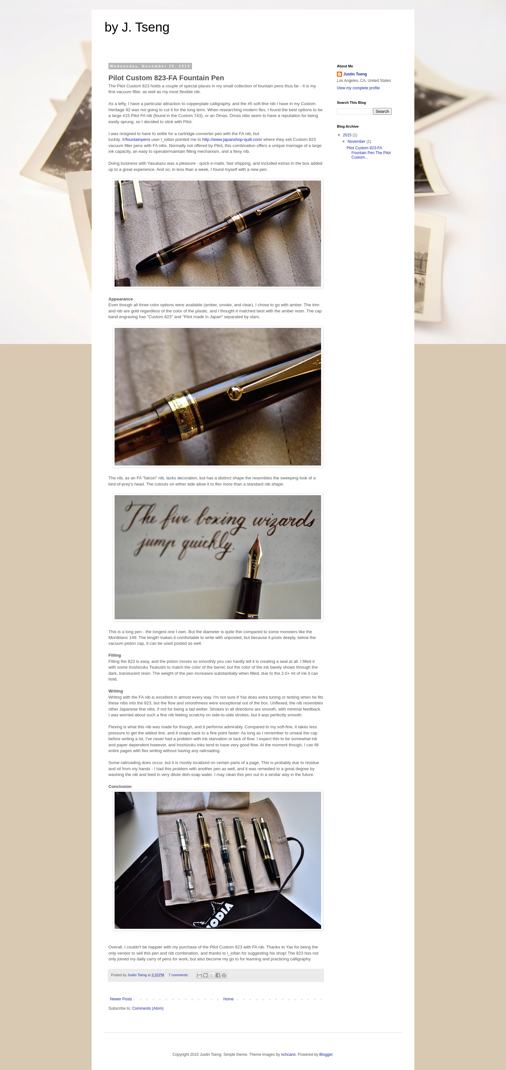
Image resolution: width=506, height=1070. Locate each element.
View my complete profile (358, 88)
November (357, 141)
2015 (348, 135)
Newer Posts (121, 999)
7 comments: (178, 975)
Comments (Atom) (147, 1008)
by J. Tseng (137, 27)
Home (228, 999)
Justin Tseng (355, 74)
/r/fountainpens (136, 139)
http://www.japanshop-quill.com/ (232, 139)
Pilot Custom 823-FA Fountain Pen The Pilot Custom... (369, 153)
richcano (288, 1054)
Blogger (326, 1054)
